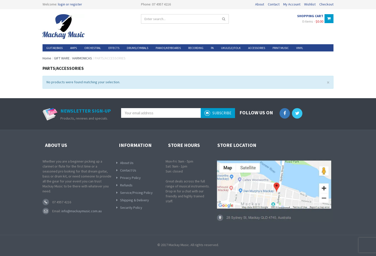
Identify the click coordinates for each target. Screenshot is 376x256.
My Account (291, 4)
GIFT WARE (62, 58)
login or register (70, 4)
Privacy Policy (130, 177)
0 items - (312, 21)
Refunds (126, 185)
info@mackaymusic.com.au (81, 211)
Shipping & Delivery (134, 200)
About (259, 4)
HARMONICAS (82, 58)
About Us (127, 163)
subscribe (217, 113)
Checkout (326, 4)
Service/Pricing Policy (136, 192)
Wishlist (310, 4)
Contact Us (128, 170)
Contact (274, 4)
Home (47, 58)
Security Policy (131, 207)
